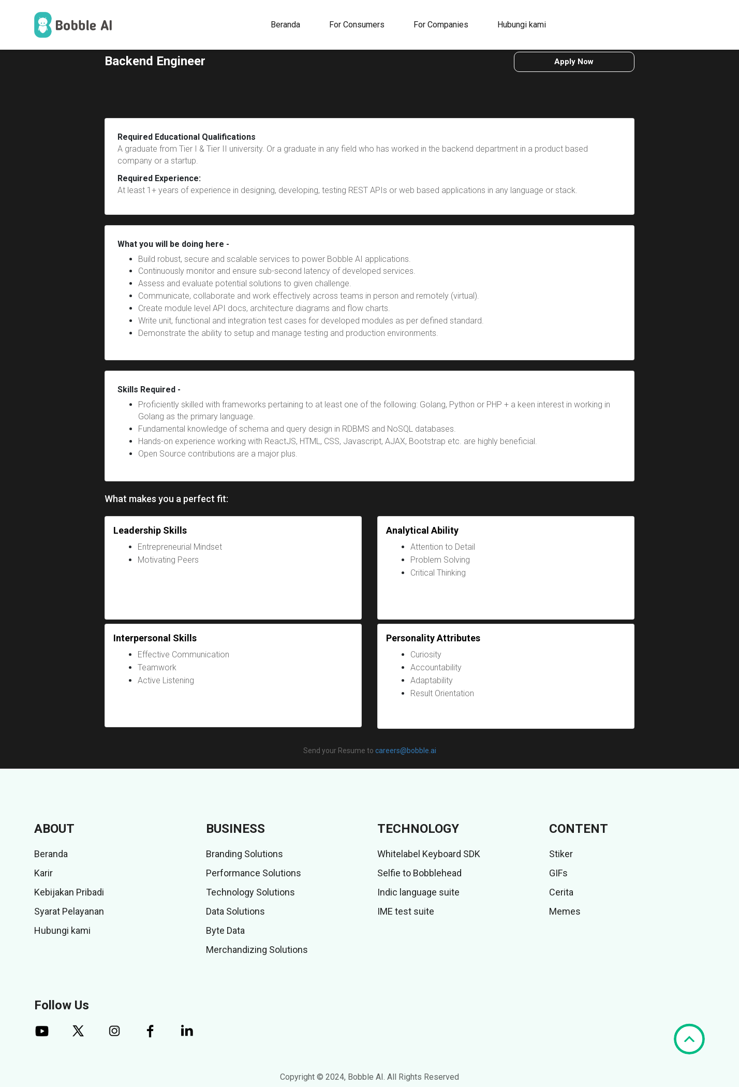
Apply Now (574, 61)
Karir (43, 873)
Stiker (561, 853)
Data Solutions (235, 911)
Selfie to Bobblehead (419, 873)
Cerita (561, 892)
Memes (565, 911)
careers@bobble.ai (405, 750)
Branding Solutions (244, 853)
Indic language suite (418, 892)
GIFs (558, 873)
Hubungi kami (521, 25)
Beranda (285, 25)
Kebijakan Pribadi (69, 892)
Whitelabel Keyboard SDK (428, 853)
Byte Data (225, 930)
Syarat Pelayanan (69, 911)
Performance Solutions (253, 873)
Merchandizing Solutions (257, 949)
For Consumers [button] (357, 25)
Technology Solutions (250, 892)
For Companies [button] (440, 25)
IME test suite (405, 911)
